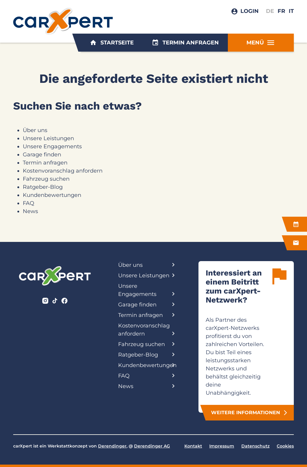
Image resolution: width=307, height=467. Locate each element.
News (30, 211)
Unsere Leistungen (48, 138)
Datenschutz (255, 446)
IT (291, 11)
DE (270, 11)
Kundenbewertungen (52, 195)
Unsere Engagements (52, 146)
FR (281, 11)
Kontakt (193, 446)
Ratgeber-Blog (43, 187)
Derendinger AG (152, 446)
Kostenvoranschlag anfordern (63, 170)
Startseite (112, 42)
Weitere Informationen (249, 413)
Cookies (285, 446)
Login (249, 11)
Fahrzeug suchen (46, 179)
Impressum (221, 446)
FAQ (28, 203)
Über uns (35, 130)
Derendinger (112, 446)
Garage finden (42, 154)
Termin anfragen (185, 42)
